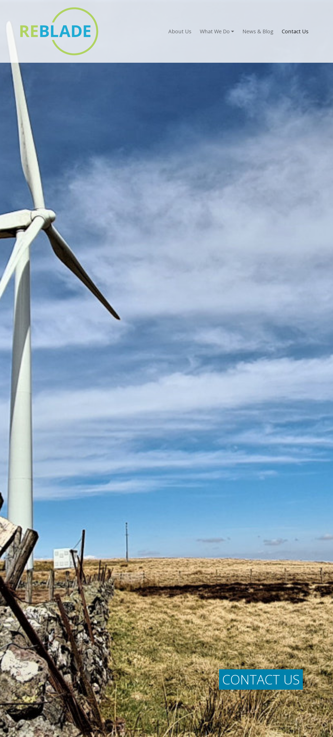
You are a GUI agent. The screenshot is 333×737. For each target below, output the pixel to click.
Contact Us (295, 31)
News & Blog (257, 31)
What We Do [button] (215, 31)
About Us (179, 31)
